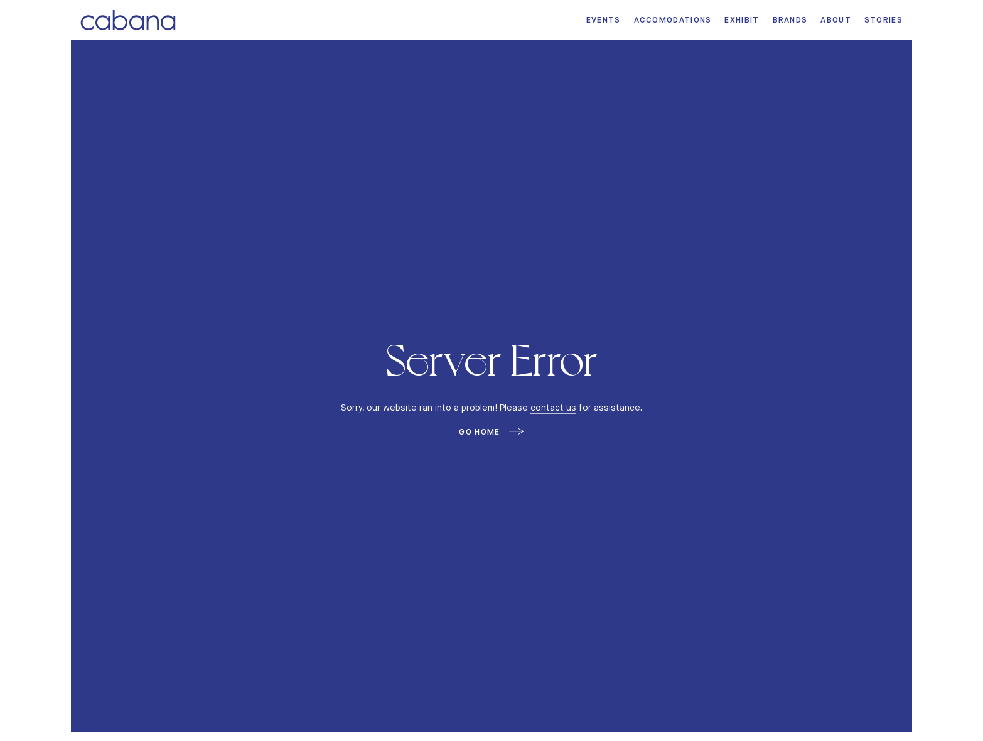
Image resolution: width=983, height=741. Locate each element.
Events (603, 19)
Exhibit (741, 19)
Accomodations (673, 19)
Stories (883, 19)
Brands (790, 19)
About (835, 19)
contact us (553, 407)
